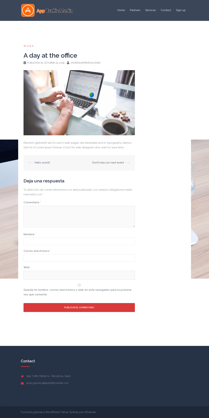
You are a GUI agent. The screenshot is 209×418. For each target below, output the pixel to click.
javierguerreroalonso (86, 62)
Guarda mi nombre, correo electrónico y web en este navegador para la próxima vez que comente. (77, 292)
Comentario (32, 202)
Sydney (74, 412)
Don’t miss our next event (108, 162)
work (29, 46)
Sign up (181, 10)
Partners (135, 10)
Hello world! (42, 162)
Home (121, 10)
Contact (166, 10)
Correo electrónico (37, 251)
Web (27, 267)
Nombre (30, 234)
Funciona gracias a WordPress (40, 412)
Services (150, 10)
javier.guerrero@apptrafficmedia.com (47, 383)
